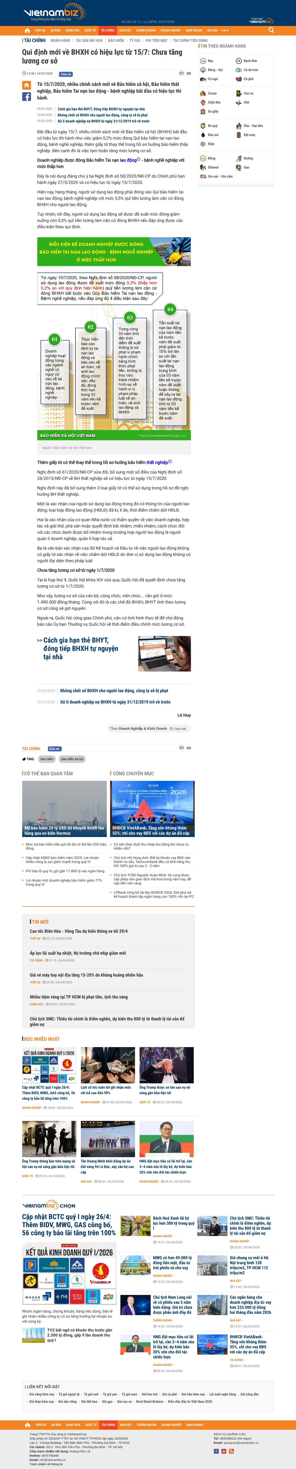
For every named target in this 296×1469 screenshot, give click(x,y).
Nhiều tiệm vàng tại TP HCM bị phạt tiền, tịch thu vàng (79, 997)
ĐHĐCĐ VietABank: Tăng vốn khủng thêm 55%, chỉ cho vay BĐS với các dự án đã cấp (151, 830)
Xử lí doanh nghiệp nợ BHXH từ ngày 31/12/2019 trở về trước (104, 121)
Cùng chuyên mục (133, 774)
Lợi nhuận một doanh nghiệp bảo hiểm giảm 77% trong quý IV (64, 883)
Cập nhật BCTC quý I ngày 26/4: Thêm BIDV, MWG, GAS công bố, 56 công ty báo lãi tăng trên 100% (48, 1093)
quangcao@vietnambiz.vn (241, 1443)
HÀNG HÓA (72, 30)
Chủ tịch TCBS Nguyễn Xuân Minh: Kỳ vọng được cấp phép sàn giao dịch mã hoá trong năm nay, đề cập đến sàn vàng (152, 879)
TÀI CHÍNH (107, 30)
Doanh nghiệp (31, 1108)
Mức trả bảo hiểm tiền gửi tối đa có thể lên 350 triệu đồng (66, 847)
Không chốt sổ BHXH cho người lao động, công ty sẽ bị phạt (103, 115)
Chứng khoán (162, 1320)
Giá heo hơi (150, 1394)
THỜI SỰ (40, 30)
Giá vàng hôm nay (41, 1394)
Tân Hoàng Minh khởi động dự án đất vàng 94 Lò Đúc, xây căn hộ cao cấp (107, 1167)
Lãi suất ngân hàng (222, 1394)
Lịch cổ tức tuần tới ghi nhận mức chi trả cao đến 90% (106, 1090)
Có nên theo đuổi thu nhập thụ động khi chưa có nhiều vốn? (151, 847)
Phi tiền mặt (157, 40)
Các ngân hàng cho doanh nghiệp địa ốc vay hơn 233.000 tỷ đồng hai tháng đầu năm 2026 (251, 1305)
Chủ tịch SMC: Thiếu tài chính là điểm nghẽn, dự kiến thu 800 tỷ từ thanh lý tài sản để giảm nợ (107, 1021)
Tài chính (35, 40)
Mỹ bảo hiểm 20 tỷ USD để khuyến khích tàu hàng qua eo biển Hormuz (64, 830)
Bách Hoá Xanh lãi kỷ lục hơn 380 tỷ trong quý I (173, 1223)
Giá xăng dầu (250, 1394)
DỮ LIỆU (212, 30)
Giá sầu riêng (67, 1402)
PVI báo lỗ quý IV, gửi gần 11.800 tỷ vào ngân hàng (65, 871)
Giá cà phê (169, 1394)
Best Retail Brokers (149, 1402)
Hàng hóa (36, 1004)
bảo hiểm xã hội (72, 759)
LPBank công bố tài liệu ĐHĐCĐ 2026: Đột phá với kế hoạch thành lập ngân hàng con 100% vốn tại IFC (154, 895)
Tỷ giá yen (110, 1394)
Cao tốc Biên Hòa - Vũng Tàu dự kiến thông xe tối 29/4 (79, 931)
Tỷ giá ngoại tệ (69, 1394)
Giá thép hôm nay (41, 1402)
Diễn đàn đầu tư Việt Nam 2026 (190, 1402)
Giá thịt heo (89, 1402)
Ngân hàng (60, 40)
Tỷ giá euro (129, 1394)
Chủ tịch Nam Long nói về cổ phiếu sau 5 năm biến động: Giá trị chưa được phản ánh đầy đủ (172, 1305)
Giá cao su (124, 1402)
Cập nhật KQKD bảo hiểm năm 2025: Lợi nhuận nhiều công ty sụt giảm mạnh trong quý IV (62, 860)
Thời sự (35, 938)
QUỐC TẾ (90, 30)
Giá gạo (107, 1402)
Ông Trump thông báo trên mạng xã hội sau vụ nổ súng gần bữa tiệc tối (48, 1164)
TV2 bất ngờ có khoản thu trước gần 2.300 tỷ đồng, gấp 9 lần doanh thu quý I (79, 1335)
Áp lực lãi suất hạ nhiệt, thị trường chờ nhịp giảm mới (78, 953)
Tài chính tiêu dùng (190, 40)
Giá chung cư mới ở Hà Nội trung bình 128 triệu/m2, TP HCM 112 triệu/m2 (249, 1265)
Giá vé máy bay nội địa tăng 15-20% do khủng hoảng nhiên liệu (86, 975)
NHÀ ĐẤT (125, 30)
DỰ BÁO (55, 30)
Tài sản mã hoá (89, 40)
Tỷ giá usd (91, 1394)
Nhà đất (86, 1181)
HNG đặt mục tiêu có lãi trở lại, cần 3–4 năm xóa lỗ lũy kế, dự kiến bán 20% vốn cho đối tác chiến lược (166, 1167)
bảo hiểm (47, 759)
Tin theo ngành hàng (223, 46)
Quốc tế (145, 1102)
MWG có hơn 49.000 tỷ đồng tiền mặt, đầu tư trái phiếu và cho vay (172, 1263)
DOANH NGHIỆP (171, 30)
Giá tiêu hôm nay (193, 1394)
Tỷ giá (134, 40)
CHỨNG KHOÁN (146, 30)
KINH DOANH (194, 30)
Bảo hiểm (116, 40)
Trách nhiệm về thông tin (46, 1464)
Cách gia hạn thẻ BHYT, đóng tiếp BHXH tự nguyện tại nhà (101, 109)
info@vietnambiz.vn (53, 1460)
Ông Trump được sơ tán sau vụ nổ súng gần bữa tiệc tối (165, 1090)
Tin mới (40, 922)
